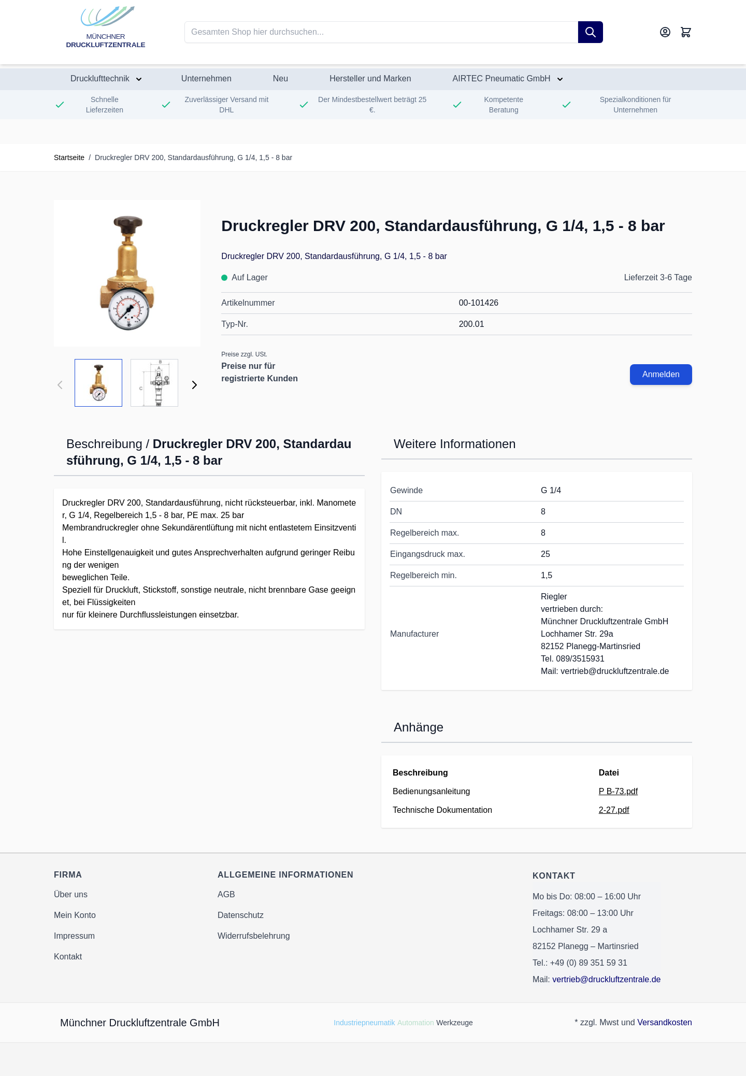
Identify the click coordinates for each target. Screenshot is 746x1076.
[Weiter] (194, 385)
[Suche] (590, 32)
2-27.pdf (614, 810)
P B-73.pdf (618, 791)
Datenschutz (241, 915)
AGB (226, 894)
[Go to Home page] (105, 32)
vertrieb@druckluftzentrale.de (606, 979)
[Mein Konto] (665, 32)
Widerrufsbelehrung (254, 935)
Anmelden (661, 374)
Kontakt (68, 956)
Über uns (71, 894)
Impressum (74, 935)
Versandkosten (664, 1022)
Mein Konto (75, 915)
